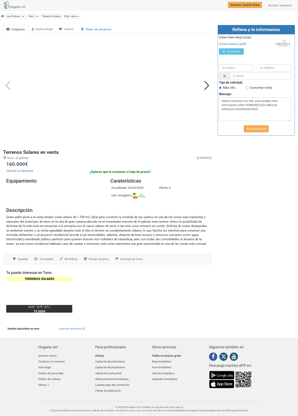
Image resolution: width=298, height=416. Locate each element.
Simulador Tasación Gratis (245, 5)
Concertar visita (261, 88)
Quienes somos (47, 355)
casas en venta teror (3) (72, 328)
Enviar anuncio (96, 259)
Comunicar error (129, 259)
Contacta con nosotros (51, 360)
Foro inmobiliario (161, 365)
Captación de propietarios (110, 365)
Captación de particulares (110, 360)
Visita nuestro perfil (232, 44)
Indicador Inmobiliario (164, 375)
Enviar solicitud (256, 128)
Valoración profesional (108, 370)
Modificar (69, 259)
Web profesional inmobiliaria (112, 375)
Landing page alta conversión (112, 380)
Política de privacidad (50, 370)
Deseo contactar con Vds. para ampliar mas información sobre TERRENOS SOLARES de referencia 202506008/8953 (255, 109)
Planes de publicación (108, 384)
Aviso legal (44, 365)
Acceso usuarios (280, 5)
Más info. (229, 88)
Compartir (44, 259)
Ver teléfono (231, 51)
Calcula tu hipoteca (19, 171)
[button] (72, 16)
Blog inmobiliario (161, 360)
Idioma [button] (43, 380)
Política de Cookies (49, 375)
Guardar (20, 259)
